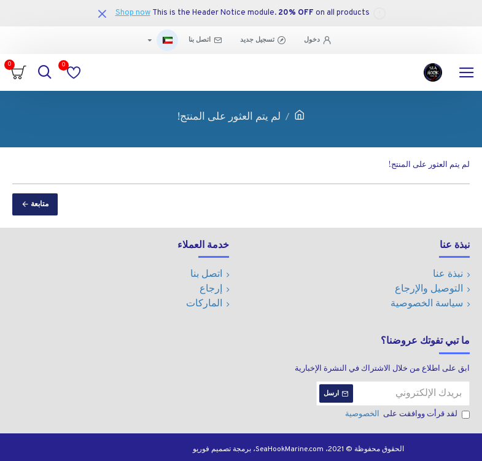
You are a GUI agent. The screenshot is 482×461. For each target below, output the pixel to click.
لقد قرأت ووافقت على (406, 415)
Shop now (132, 13)
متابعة (40, 204)
